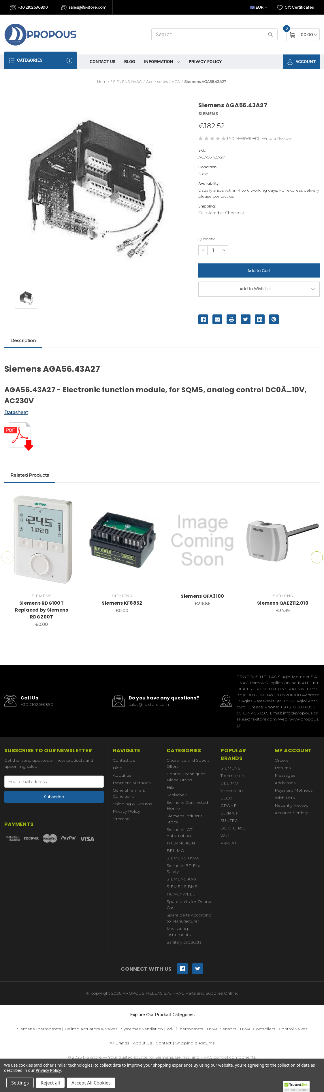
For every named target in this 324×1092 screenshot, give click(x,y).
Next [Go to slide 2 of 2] (317, 557)
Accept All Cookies (91, 1083)
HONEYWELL (181, 894)
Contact (164, 1043)
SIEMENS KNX (182, 879)
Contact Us (102, 61)
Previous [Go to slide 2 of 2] (7, 557)
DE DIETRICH (235, 828)
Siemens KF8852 (122, 603)
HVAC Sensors (221, 1028)
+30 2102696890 (29, 8)
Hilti (170, 787)
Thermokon (232, 775)
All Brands (119, 1043)
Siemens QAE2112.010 (282, 603)
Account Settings (292, 812)
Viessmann (232, 790)
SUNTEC (229, 820)
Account (301, 62)
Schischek (177, 794)
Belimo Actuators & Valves (91, 1028)
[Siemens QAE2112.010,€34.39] (283, 541)
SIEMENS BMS (182, 886)
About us (122, 775)
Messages (285, 775)
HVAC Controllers (257, 1028)
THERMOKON (181, 843)
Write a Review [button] (277, 138)
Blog (129, 61)
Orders (281, 760)
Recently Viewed (291, 805)
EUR (259, 7)
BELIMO (175, 850)
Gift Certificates (295, 8)
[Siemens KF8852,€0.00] (122, 541)
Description (23, 340)
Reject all (50, 1083)
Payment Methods (131, 782)
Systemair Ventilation (142, 1028)
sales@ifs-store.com (84, 8)
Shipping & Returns (132, 803)
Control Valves (293, 1028)
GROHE (229, 805)
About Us (142, 1043)
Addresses (285, 782)
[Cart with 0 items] (309, 34)
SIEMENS (230, 768)
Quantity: (206, 239)
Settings (20, 1083)
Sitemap (121, 818)
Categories (40, 60)
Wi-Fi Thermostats (185, 1028)
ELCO (226, 798)
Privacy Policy (205, 61)
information (162, 61)
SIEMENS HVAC (183, 858)
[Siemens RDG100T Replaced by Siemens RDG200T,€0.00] (41, 541)
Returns (283, 767)
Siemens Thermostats (39, 1028)
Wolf (225, 835)
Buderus (229, 813)
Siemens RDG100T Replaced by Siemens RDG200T (41, 610)
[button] (296, 1086)
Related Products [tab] (29, 475)
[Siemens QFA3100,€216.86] (202, 541)
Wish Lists (285, 797)
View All (228, 843)
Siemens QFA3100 (202, 596)
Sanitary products (184, 942)
